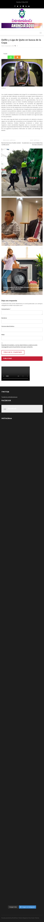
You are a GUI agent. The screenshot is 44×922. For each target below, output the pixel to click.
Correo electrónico (7, 326)
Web (3, 335)
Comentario (6, 309)
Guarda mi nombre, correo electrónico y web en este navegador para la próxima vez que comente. (19, 346)
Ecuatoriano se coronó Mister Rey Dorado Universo (32, 144)
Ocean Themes (35, 918)
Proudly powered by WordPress (9, 918)
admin (3, 46)
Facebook (12, 409)
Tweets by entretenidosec (9, 397)
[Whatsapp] (11, 56)
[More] (17, 56)
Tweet (5, 54)
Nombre (4, 318)
